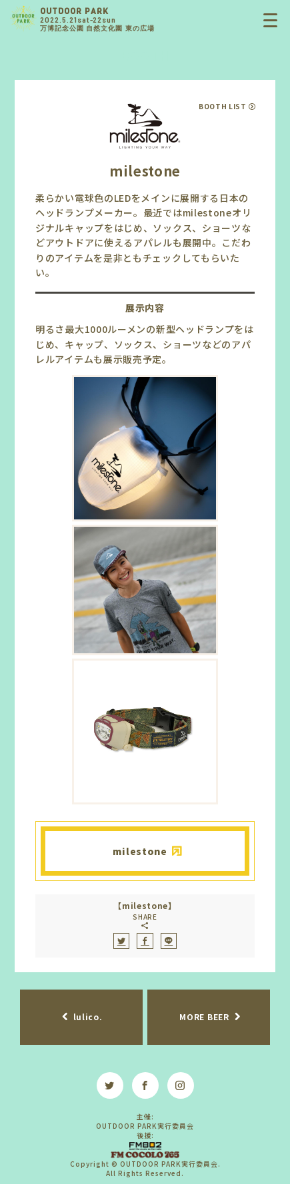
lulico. (88, 1016)
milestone (140, 851)
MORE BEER (204, 1016)
